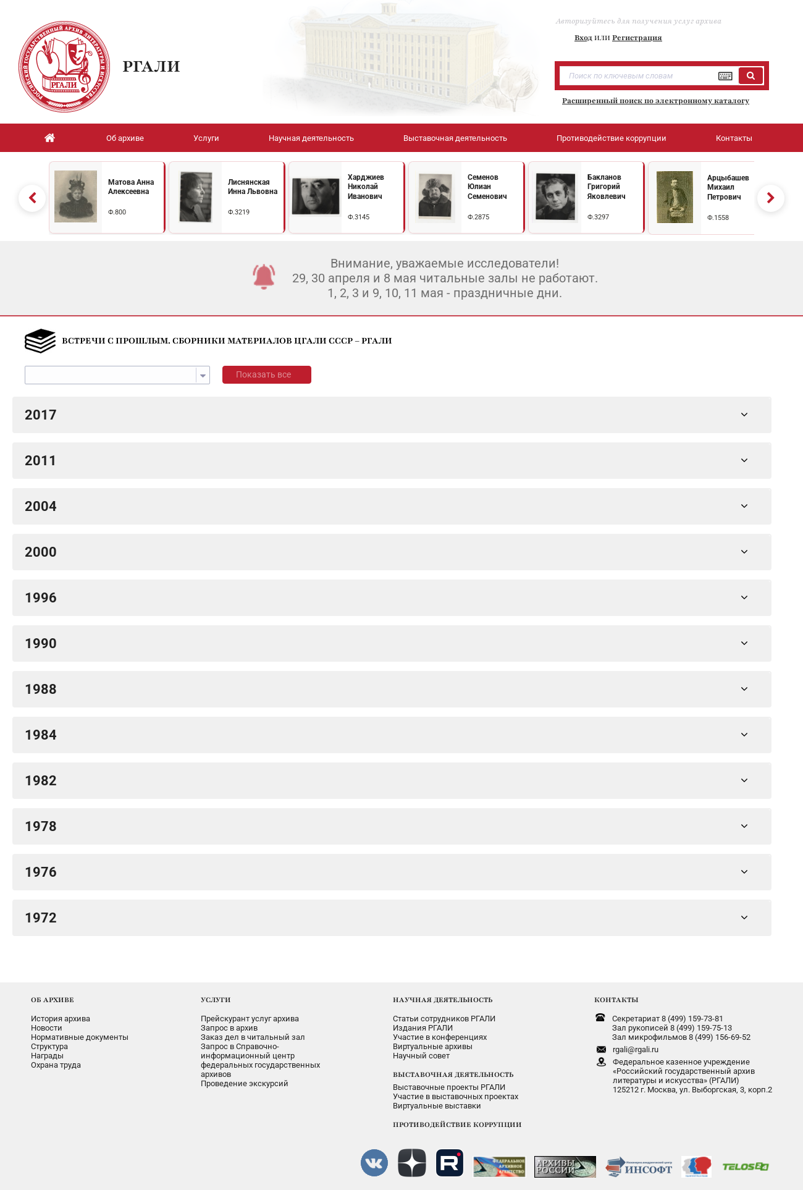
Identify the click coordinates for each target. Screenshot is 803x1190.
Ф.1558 (718, 215)
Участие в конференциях (440, 1032)
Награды (47, 1050)
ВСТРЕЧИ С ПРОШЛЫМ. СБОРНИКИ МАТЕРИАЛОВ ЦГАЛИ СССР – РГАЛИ (227, 336)
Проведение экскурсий (244, 1078)
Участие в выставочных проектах (455, 1091)
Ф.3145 (358, 215)
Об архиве (125, 138)
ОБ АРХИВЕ (52, 995)
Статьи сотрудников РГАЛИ (444, 1013)
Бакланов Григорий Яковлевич (606, 184)
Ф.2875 (478, 215)
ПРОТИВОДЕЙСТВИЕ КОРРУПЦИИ (457, 1120)
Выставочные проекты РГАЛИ (449, 1082)
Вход (583, 38)
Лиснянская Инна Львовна (252, 184)
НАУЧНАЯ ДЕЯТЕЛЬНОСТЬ (442, 995)
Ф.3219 (239, 210)
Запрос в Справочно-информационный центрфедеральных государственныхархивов (260, 1055)
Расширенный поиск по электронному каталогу (655, 101)
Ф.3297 (598, 215)
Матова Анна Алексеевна (131, 184)
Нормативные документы (79, 1032)
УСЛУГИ (216, 995)
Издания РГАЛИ (423, 1023)
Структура (49, 1041)
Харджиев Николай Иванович (366, 184)
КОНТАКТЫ (616, 995)
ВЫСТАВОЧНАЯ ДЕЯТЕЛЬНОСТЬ (453, 1069)
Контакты (734, 138)
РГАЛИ (151, 66)
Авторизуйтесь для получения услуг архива (638, 21)
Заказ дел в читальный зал (253, 1032)
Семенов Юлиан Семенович (487, 184)
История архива (60, 1013)
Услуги (206, 138)
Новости (46, 1023)
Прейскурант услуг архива (250, 1013)
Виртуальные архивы (433, 1041)
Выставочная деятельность (455, 138)
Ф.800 (117, 210)
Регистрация (637, 38)
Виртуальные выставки (437, 1100)
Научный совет (421, 1050)
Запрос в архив (229, 1023)
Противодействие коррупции (611, 138)
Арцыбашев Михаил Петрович (728, 185)
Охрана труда (56, 1060)
